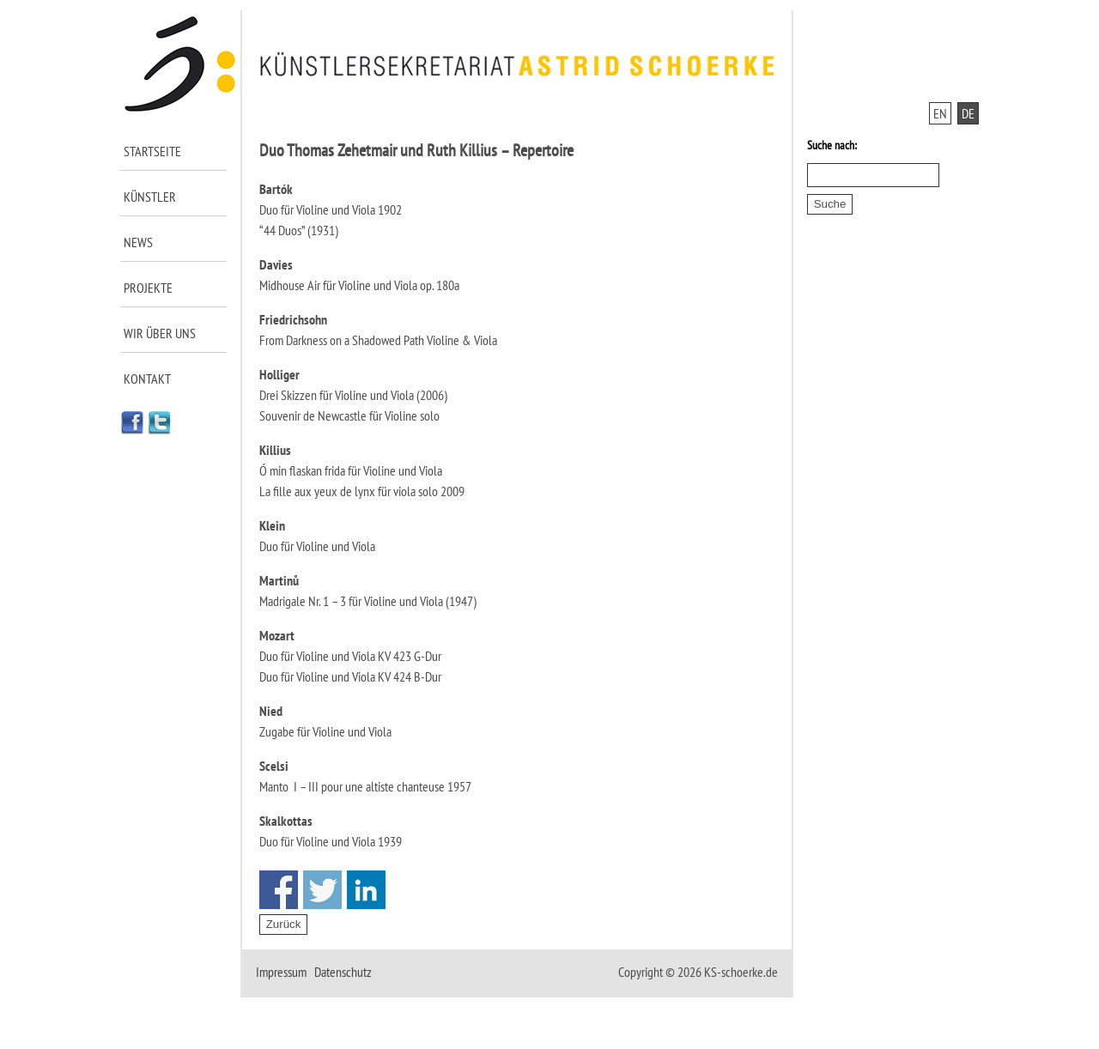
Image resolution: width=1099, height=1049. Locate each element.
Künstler (150, 196)
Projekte (148, 287)
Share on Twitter (322, 889)
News (138, 242)
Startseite (152, 151)
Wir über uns (160, 333)
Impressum (281, 971)
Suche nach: (832, 145)
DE (968, 113)
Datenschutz (343, 971)
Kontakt (147, 378)
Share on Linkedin (366, 889)
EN (940, 113)
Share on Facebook (278, 889)
